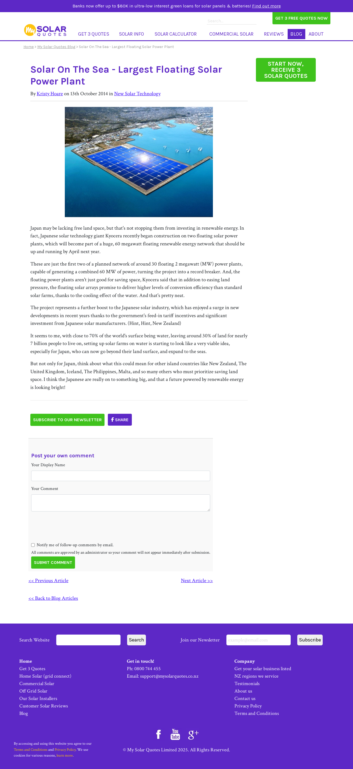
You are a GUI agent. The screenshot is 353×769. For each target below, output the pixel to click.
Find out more (266, 6)
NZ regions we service (256, 676)
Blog (296, 34)
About (316, 34)
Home (28, 46)
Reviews (274, 34)
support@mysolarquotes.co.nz (169, 676)
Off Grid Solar (33, 691)
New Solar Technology (137, 93)
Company (244, 661)
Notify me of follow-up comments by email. (75, 545)
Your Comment (44, 489)
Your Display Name (48, 465)
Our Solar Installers (38, 698)
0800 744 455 (147, 668)
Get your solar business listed (262, 668)
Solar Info (131, 34)
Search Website (70, 640)
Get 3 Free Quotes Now (301, 18)
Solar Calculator (175, 34)
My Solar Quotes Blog (56, 46)
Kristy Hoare (50, 93)
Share (120, 419)
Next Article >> (197, 580)
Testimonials (247, 683)
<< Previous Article (48, 580)
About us (243, 691)
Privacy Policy (248, 706)
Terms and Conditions (256, 713)
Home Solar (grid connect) (45, 676)
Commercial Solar (231, 34)
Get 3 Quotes (93, 34)
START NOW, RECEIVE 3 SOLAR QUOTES (285, 69)
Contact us (244, 698)
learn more (65, 755)
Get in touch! (140, 661)
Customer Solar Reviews (43, 706)
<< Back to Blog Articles (53, 598)
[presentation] (73, 536)
